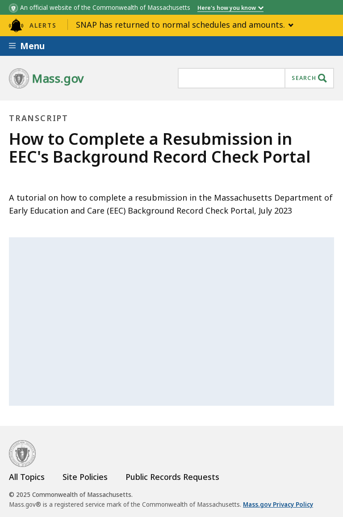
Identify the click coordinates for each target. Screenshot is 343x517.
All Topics (27, 476)
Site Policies (85, 476)
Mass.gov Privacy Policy (278, 504)
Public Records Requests (172, 476)
